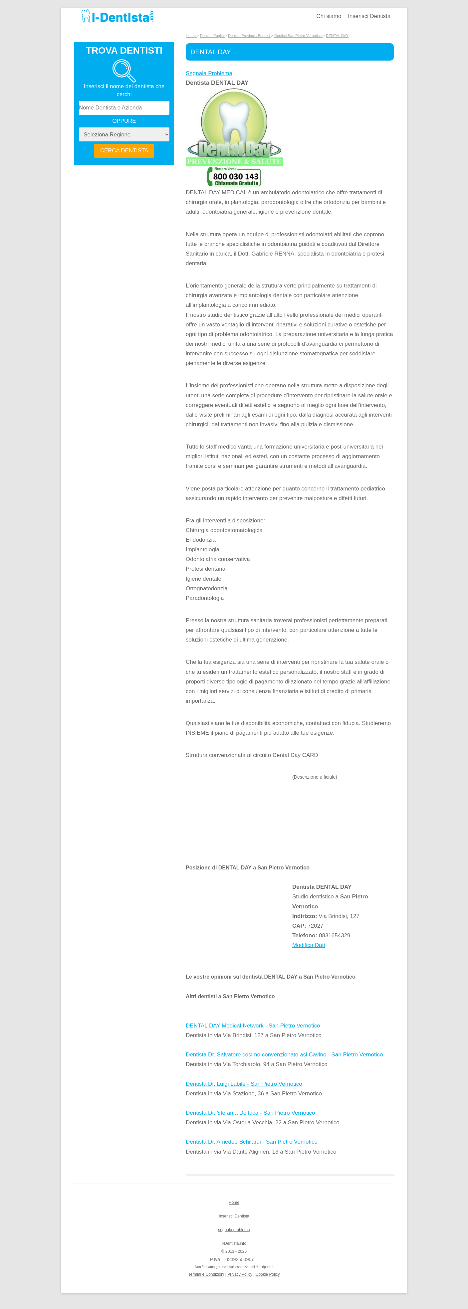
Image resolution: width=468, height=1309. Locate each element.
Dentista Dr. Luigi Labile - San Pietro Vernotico (244, 1084)
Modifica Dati (308, 945)
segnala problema (234, 1229)
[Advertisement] (239, 817)
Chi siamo (329, 16)
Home (234, 1202)
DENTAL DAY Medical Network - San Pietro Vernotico (253, 1026)
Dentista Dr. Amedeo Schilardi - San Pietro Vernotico (252, 1142)
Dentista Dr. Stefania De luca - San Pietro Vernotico (250, 1113)
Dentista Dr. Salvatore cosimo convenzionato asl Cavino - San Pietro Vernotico (284, 1054)
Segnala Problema (209, 73)
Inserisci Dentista (369, 16)
